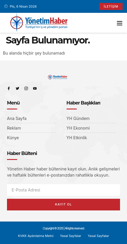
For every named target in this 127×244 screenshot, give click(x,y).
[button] (119, 22)
